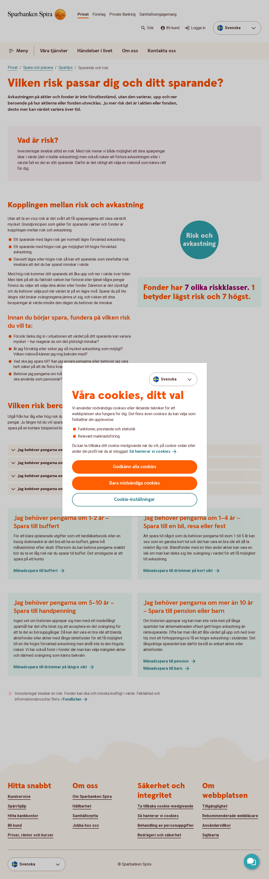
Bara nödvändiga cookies (134, 483)
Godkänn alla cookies (134, 467)
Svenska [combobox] (169, 379)
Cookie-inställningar (134, 500)
